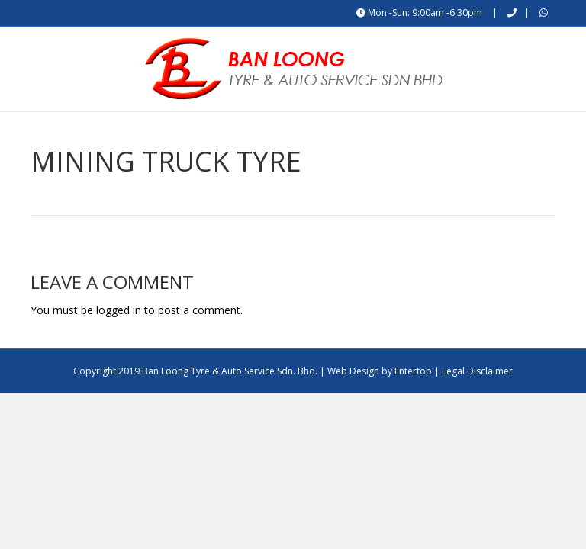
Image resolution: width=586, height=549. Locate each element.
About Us (178, 130)
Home (114, 130)
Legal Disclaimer (477, 411)
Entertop (413, 411)
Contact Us (458, 130)
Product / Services (276, 130)
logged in (118, 349)
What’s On (376, 130)
